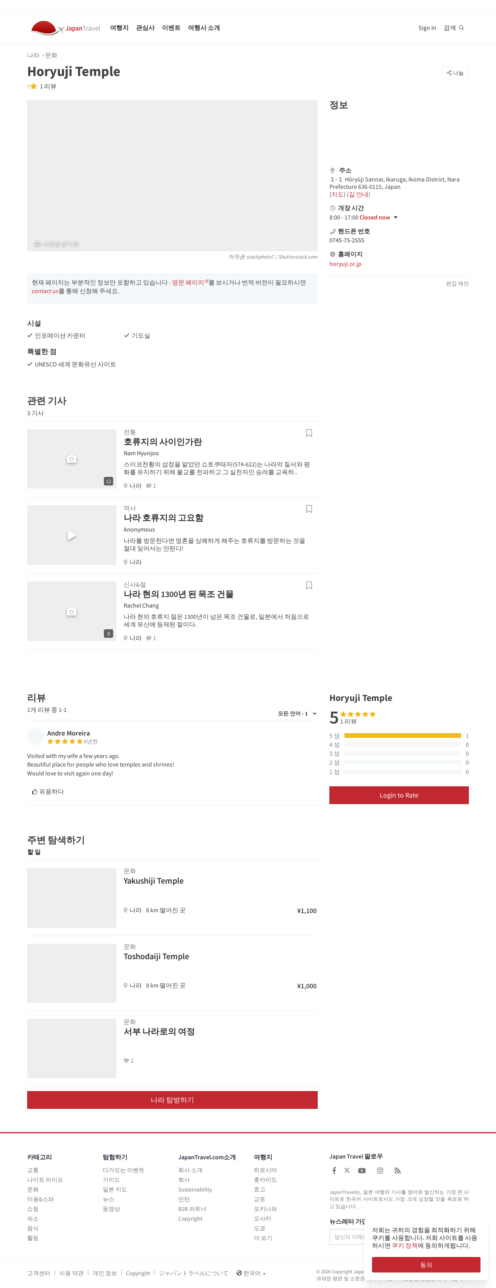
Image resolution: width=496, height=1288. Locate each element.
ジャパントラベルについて (194, 1273)
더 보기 (263, 1237)
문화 (51, 55)
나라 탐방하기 (172, 1099)
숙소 (33, 1218)
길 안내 (359, 194)
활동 (33, 1237)
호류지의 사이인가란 (163, 441)
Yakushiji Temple (154, 880)
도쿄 (259, 1228)
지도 (337, 194)
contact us (45, 291)
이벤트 (171, 27)
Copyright (190, 1218)
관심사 (145, 27)
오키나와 (265, 1208)
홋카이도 (265, 1179)
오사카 (262, 1218)
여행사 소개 (204, 27)
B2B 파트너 (192, 1208)
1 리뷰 (48, 86)
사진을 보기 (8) (56, 243)
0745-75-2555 (346, 240)
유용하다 (48, 791)
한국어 (251, 1273)
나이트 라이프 (45, 1179)
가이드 (111, 1179)
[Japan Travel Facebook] (334, 1170)
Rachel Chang (141, 605)
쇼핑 (33, 1208)
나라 (33, 55)
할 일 (34, 852)
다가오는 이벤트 (124, 1170)
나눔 (455, 72)
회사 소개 (190, 1170)
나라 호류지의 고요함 (163, 517)
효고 (259, 1189)
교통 (33, 1170)
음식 (33, 1228)
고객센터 (38, 1273)
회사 (184, 1179)
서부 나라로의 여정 (159, 1031)
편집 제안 (457, 283)
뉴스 (108, 1199)
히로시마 (265, 1170)
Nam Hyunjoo (141, 453)
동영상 (111, 1208)
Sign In (427, 27)
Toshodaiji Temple (156, 956)
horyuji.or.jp (345, 264)
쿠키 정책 (405, 1245)
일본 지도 (115, 1189)
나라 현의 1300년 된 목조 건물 (179, 594)
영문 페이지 (188, 282)
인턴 (184, 1199)
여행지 (119, 27)
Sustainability (195, 1189)
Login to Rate (399, 795)
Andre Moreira (68, 733)
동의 (426, 1265)
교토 (259, 1199)
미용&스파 (40, 1199)
